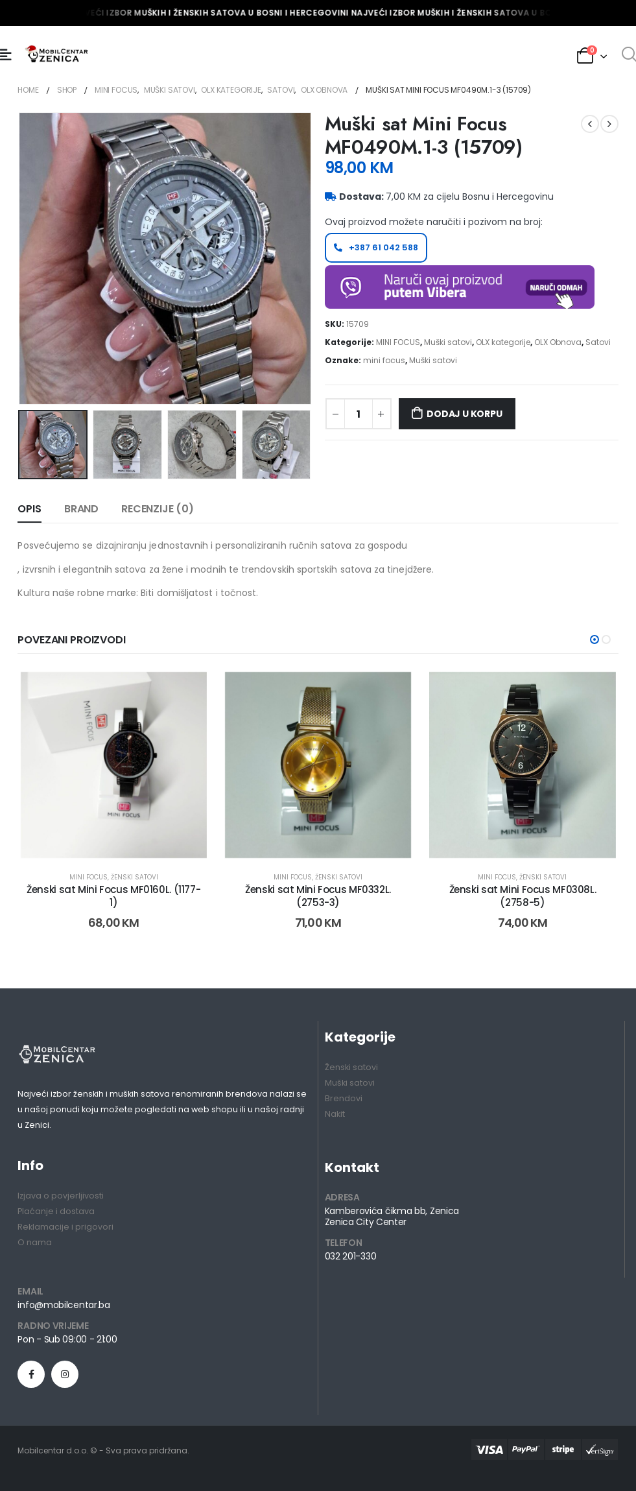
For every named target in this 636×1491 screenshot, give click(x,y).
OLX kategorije (503, 342)
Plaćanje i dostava (56, 1211)
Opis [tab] (29, 508)
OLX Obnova (558, 342)
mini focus (384, 360)
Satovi (598, 342)
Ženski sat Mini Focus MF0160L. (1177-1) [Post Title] (113, 896)
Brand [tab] (81, 508)
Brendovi (343, 1098)
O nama (35, 1242)
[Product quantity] (358, 413)
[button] (594, 639)
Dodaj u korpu (464, 413)
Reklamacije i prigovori (65, 1227)
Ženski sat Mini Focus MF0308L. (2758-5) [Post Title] (522, 896)
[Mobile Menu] (6, 55)
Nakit (335, 1114)
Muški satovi (448, 342)
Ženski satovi (134, 877)
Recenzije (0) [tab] (157, 508)
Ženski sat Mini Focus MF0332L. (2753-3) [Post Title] (318, 896)
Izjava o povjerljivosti (61, 1196)
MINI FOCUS (398, 342)
